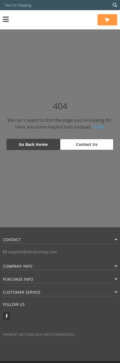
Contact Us (86, 144)
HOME (98, 127)
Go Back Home (33, 144)
